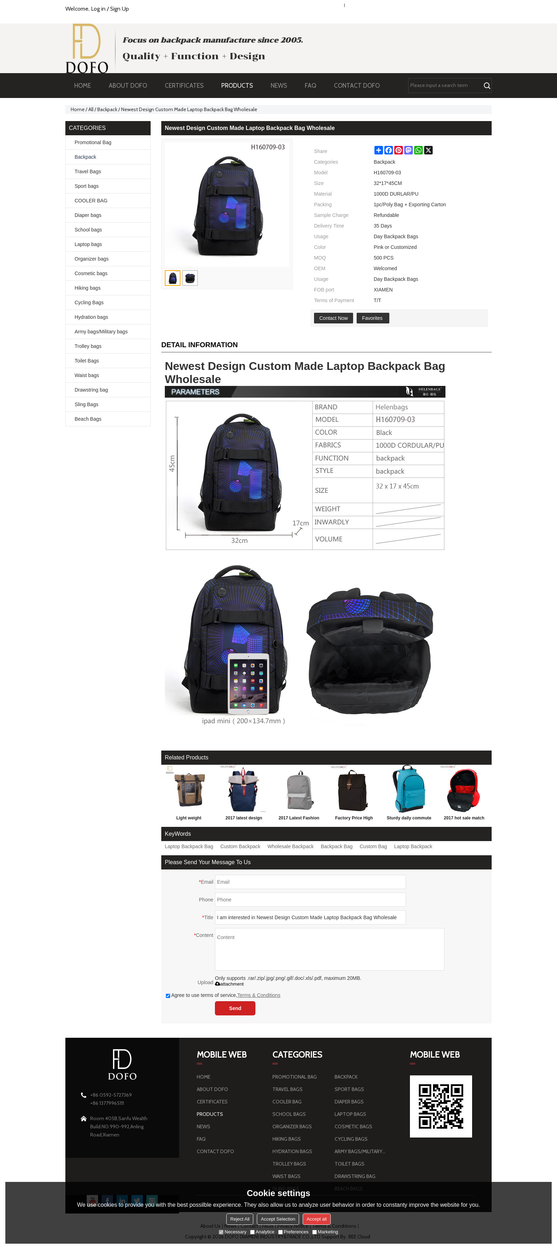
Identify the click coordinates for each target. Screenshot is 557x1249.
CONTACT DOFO (357, 85)
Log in (98, 8)
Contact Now (333, 318)
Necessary (232, 1231)
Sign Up (119, 8)
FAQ (314, 85)
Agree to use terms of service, (223, 995)
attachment (229, 984)
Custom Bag (373, 846)
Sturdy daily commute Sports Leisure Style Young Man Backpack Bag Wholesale (409, 819)
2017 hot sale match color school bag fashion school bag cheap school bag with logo (464, 819)
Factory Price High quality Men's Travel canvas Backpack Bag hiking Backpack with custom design (353, 819)
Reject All (239, 1219)
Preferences (293, 1231)
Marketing (325, 1231)
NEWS (282, 85)
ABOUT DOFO (131, 85)
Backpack (107, 109)
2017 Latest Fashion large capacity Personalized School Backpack (299, 819)
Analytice (262, 1231)
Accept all (316, 1219)
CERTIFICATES (184, 85)
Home (78, 109)
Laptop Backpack (413, 846)
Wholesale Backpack (290, 846)
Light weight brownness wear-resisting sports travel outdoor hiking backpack (189, 819)
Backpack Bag (337, 846)
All (90, 109)
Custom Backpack (240, 846)
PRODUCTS (240, 85)
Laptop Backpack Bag (189, 846)
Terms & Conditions (258, 995)
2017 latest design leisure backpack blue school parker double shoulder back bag (244, 819)
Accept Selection (278, 1219)
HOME (82, 85)
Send (235, 1008)
